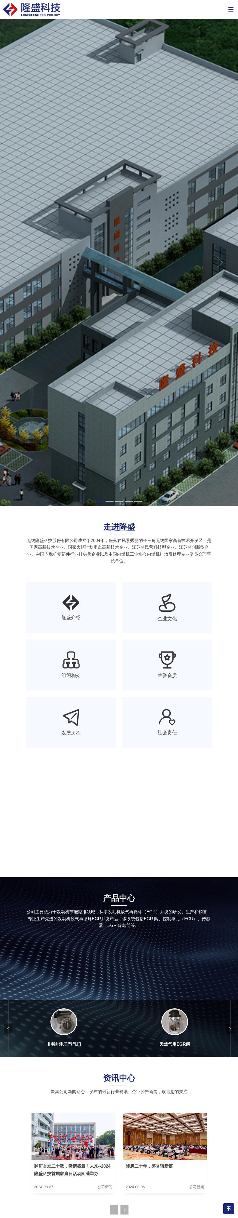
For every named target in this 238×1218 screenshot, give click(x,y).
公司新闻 (104, 1187)
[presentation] (8, 1029)
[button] (18, 262)
